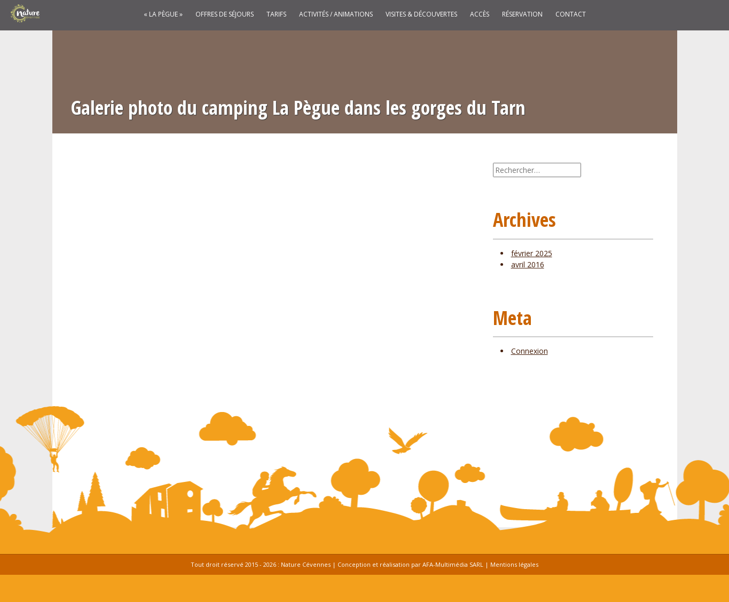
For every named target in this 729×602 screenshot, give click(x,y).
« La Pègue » (163, 14)
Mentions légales (514, 564)
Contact (570, 14)
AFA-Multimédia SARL (452, 564)
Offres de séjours (224, 14)
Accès (479, 14)
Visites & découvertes (421, 14)
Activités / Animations (336, 14)
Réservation (522, 14)
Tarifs (276, 14)
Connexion (529, 351)
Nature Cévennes (306, 564)
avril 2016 (527, 264)
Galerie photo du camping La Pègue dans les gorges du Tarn (298, 107)
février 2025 (531, 253)
